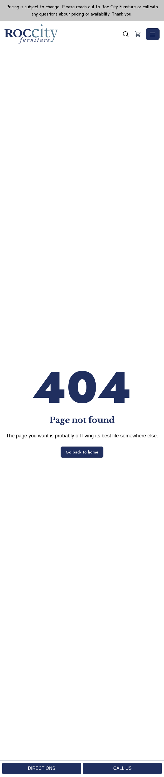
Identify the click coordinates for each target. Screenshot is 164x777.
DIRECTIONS (41, 768)
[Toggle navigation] (153, 34)
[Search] (125, 34)
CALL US (122, 768)
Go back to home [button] (82, 452)
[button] (137, 34)
